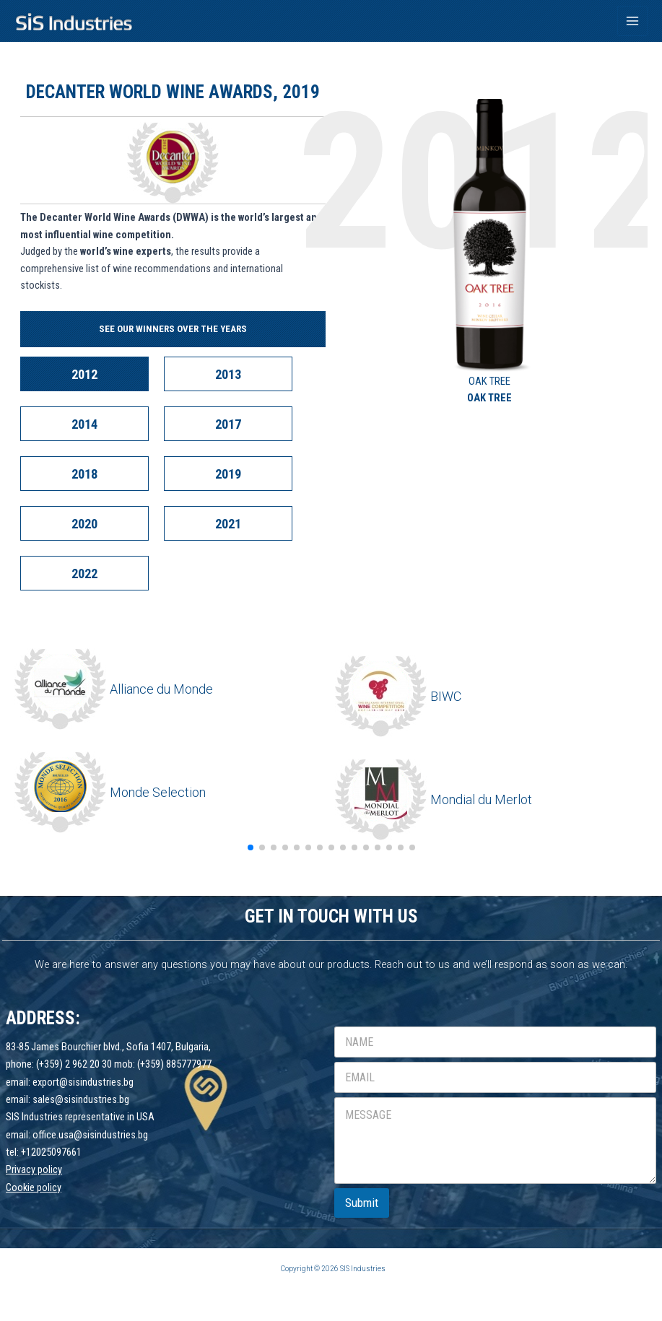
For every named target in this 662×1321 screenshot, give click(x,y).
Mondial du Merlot (481, 799)
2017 (228, 424)
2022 (84, 573)
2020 (84, 523)
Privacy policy (34, 1169)
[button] (250, 847)
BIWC (445, 696)
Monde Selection (158, 792)
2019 (228, 473)
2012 (84, 374)
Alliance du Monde (161, 689)
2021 (228, 523)
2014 (84, 424)
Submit (361, 1202)
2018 (84, 473)
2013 (228, 374)
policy (49, 1187)
